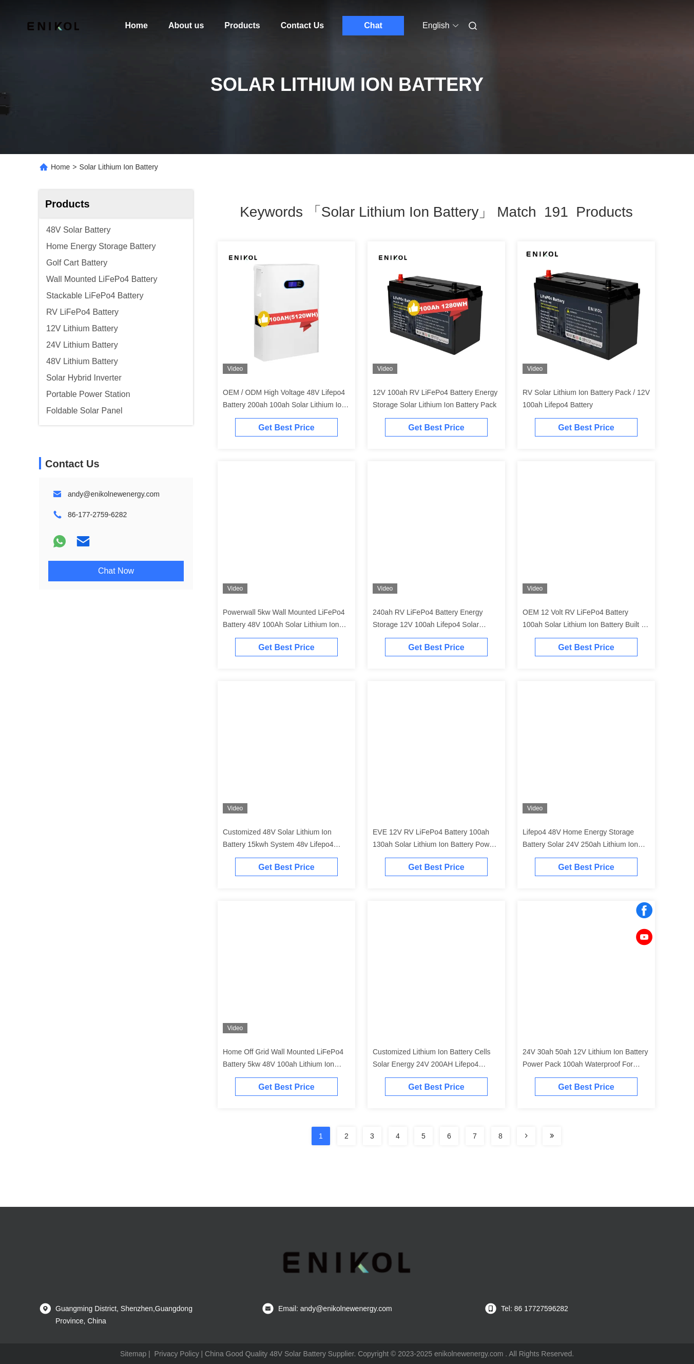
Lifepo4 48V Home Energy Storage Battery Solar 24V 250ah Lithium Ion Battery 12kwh (580, 844)
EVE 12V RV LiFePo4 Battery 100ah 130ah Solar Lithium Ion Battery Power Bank (434, 844)
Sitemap (133, 1354)
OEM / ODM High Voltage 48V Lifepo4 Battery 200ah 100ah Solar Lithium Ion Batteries (284, 404)
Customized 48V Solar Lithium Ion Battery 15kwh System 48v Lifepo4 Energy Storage (278, 844)
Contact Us (302, 25)
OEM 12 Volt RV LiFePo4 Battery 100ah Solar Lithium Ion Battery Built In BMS (585, 624)
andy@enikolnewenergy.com (114, 494)
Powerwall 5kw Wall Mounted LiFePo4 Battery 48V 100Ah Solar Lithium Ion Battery (284, 624)
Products (242, 25)
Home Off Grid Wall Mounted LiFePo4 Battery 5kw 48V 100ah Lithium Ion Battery (283, 1064)
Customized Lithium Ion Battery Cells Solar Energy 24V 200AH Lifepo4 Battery (432, 1064)
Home (136, 25)
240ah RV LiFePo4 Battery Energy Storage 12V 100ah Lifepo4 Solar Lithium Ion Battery (428, 624)
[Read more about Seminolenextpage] (526, 1136)
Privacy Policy (177, 1354)
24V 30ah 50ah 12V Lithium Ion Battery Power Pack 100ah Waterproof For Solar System (585, 1064)
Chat (373, 25)
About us (186, 25)
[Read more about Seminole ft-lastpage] (552, 1136)
